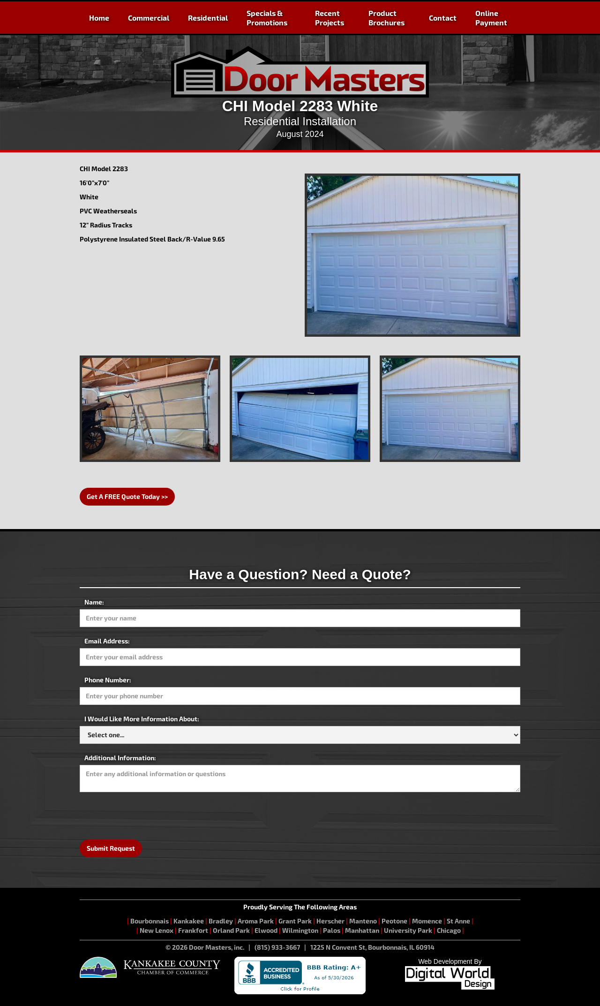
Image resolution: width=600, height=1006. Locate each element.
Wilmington (300, 930)
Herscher (330, 921)
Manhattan (362, 930)
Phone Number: (107, 680)
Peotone (394, 921)
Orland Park (231, 930)
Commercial (148, 17)
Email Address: (107, 641)
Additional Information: (120, 758)
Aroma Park (256, 921)
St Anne (458, 921)
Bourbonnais (150, 921)
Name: (94, 602)
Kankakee (188, 921)
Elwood (266, 930)
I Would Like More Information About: (141, 719)
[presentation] (151, 815)
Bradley (221, 921)
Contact (443, 17)
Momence (427, 921)
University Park (408, 930)
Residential (208, 17)
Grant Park (295, 921)
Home (99, 17)
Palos (331, 930)
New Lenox (156, 930)
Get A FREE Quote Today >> (127, 496)
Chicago (449, 930)
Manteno (363, 921)
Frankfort (193, 930)
